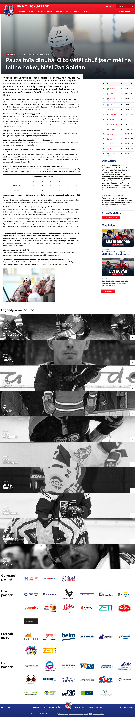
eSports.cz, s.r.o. (63, 714)
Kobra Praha (112, 115)
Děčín (110, 134)
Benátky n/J (112, 119)
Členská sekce (125, 11)
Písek (110, 144)
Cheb (110, 110)
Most (110, 139)
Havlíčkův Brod (111, 99)
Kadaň (110, 149)
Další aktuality (111, 217)
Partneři (86, 11)
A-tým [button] (31, 11)
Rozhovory (11, 54)
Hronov (110, 93)
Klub (83, 707)
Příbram (111, 89)
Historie (91, 707)
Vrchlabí (111, 129)
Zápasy (51, 707)
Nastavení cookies (98, 714)
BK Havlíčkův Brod (33, 6)
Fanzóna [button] (59, 11)
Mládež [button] (49, 11)
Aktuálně (36, 707)
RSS (90, 714)
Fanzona (77, 707)
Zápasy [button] (40, 11)
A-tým (44, 707)
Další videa (108, 291)
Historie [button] (77, 11)
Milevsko (111, 105)
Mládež (58, 707)
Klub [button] (68, 11)
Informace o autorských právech (78, 714)
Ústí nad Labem (111, 154)
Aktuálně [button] (22, 11)
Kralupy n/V (112, 124)
